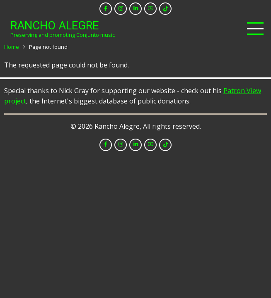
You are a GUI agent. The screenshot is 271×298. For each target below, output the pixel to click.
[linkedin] (135, 8)
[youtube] (150, 8)
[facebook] (105, 8)
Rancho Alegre (54, 25)
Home (11, 46)
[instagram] (120, 8)
